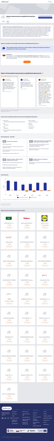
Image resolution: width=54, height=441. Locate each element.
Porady (13, 415)
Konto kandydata (15, 418)
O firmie (44, 411)
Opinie (8, 21)
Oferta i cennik (25, 411)
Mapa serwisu (46, 424)
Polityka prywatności (47, 415)
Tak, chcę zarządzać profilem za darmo (45, 17)
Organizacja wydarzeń (47, 418)
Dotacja (45, 422)
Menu (50, 1)
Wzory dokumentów (37, 417)
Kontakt (45, 413)
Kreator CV (35, 412)
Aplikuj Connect (46, 420)
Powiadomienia (15, 423)
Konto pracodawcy (26, 417)
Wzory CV (35, 414)
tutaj (17, 110)
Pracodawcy (14, 413)
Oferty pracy (14, 411)
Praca (3, 21)
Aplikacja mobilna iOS (37, 425)
